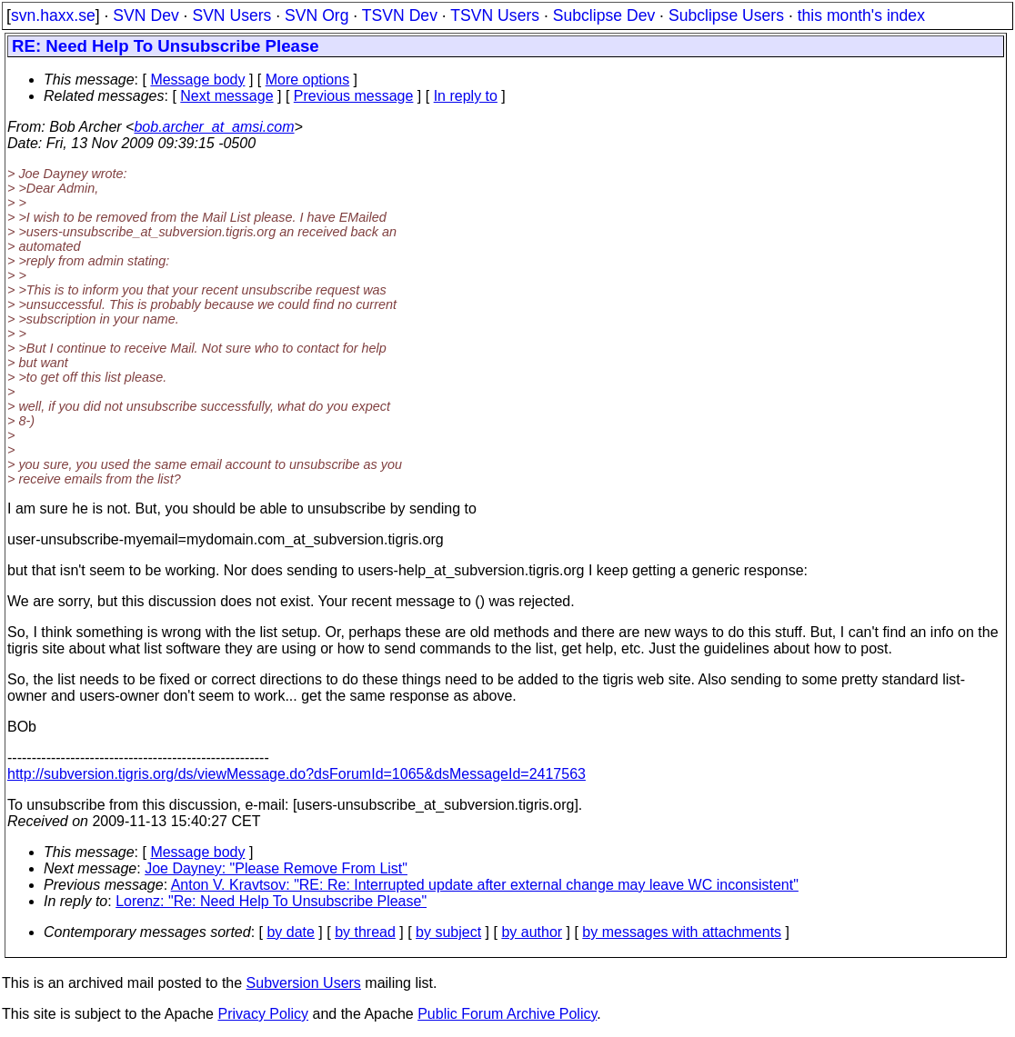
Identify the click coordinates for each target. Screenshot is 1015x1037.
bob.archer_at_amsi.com (214, 127)
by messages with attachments (681, 932)
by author (531, 932)
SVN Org (316, 15)
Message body (197, 79)
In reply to (465, 96)
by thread (365, 932)
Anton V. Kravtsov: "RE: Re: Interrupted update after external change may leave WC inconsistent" (485, 884)
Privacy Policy (262, 1014)
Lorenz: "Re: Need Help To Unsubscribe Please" (271, 901)
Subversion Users (303, 983)
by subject (448, 932)
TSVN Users (494, 15)
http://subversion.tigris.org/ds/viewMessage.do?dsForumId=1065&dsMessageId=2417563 (296, 774)
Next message (226, 96)
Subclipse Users (726, 15)
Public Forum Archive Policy (507, 1014)
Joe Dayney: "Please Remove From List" (276, 868)
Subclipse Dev (604, 15)
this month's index (861, 15)
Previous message (354, 96)
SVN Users (231, 15)
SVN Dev (145, 15)
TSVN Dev (399, 15)
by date (290, 932)
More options (308, 79)
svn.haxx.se (53, 15)
